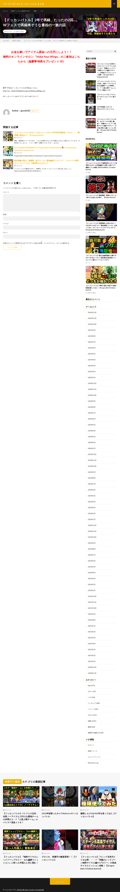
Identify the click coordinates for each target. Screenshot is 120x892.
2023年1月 (92, 517)
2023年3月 (92, 505)
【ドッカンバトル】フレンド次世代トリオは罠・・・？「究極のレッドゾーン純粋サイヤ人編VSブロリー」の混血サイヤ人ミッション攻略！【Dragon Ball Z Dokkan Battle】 (98, 857)
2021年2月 (92, 651)
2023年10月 (92, 464)
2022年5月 (92, 563)
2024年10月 (92, 394)
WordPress (59, 887)
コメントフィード (94, 751)
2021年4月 (92, 639)
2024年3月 (92, 435)
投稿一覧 (34, 111)
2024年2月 (92, 441)
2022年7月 (92, 552)
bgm (89, 680)
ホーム (5, 11)
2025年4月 (92, 359)
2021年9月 (92, 610)
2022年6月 (92, 557)
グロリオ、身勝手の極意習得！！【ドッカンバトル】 (59, 852)
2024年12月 (92, 383)
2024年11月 (92, 389)
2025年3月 (92, 365)
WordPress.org (93, 757)
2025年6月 (92, 348)
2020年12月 (92, 662)
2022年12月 (92, 523)
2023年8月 (92, 476)
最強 (89, 200)
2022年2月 (92, 581)
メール (6, 224)
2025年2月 (92, 371)
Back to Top (60, 876)
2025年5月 (92, 354)
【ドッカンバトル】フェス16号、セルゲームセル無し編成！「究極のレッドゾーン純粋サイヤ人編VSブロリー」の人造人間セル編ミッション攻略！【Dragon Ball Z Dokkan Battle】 (107, 126)
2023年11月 (92, 458)
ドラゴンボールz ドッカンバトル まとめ (30, 884)
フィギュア (92, 698)
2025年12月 (92, 313)
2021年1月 (92, 656)
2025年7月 (92, 342)
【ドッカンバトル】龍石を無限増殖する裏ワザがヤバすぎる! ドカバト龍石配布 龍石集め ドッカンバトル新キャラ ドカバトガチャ (101, 258)
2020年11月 (92, 668)
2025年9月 (92, 330)
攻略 (35, 11)
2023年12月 (92, 453)
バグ (41, 11)
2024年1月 (92, 447)
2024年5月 (92, 424)
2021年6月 (92, 627)
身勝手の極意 (20, 32)
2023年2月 (92, 511)
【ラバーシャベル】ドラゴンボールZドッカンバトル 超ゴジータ (106, 97)
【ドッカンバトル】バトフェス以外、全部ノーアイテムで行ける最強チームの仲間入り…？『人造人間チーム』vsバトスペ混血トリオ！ (106, 86)
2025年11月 (92, 319)
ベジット (91, 704)
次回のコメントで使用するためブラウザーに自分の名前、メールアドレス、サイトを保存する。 (37, 244)
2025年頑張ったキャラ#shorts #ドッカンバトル (59, 809)
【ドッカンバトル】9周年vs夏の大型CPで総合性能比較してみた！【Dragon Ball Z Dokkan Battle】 (101, 288)
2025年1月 (92, 377)
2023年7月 (92, 482)
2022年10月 (92, 534)
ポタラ (90, 709)
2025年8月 (92, 336)
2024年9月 (92, 400)
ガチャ (90, 686)
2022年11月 (92, 528)
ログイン (91, 739)
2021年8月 (92, 616)
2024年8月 (92, 406)
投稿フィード (92, 745)
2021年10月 (92, 604)
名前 (5, 215)
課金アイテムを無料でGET (20, 11)
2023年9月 (92, 470)
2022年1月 (92, 587)
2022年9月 (92, 540)
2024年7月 (92, 412)
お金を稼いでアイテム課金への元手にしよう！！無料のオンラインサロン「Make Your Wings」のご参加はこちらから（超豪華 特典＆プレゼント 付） (41, 57)
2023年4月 (92, 499)
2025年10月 (92, 325)
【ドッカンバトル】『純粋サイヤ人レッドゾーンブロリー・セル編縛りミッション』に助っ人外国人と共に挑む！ (20, 854)
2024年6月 (92, 418)
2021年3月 (92, 645)
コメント (6, 193)
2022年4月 (92, 569)
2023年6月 (92, 488)
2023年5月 (92, 493)
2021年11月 (92, 598)
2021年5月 (92, 633)
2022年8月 (92, 546)
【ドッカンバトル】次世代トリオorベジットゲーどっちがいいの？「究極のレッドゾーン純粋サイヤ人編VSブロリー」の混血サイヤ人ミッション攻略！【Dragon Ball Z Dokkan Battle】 (106, 70)
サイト (5, 233)
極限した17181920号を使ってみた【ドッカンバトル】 (98, 809)
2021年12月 (92, 592)
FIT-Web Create (39, 887)
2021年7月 (92, 622)
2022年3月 (92, 575)
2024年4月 (92, 429)
